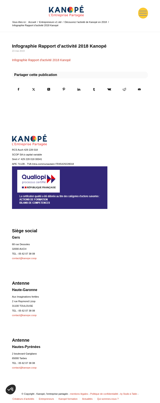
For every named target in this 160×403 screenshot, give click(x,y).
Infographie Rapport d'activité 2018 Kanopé (41, 60)
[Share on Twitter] (48, 89)
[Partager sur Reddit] (124, 89)
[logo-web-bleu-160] (66, 11)
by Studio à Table (128, 394)
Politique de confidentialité (104, 394)
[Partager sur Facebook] (18, 89)
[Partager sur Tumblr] (94, 89)
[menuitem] (143, 13)
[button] (10, 389)
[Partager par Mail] (139, 89)
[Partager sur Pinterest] (64, 89)
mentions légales (79, 394)
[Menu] (143, 13)
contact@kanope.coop (24, 258)
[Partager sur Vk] (109, 89)
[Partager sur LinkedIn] (79, 89)
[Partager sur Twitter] (33, 89)
